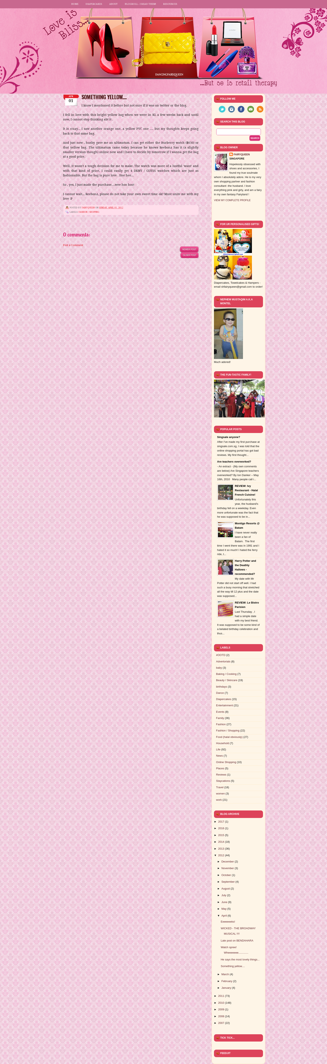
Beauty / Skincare (226, 680)
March (225, 974)
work (219, 799)
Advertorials (223, 661)
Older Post (189, 255)
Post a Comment (73, 245)
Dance (220, 692)
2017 (221, 821)
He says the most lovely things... (240, 959)
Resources (170, 4)
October (226, 875)
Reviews (221, 774)
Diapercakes (94, 4)
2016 (221, 828)
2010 (221, 1002)
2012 (221, 855)
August (226, 888)
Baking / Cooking (226, 674)
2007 (221, 1022)
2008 (221, 1016)
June (224, 902)
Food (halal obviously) (229, 737)
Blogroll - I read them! (140, 4)
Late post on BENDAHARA (237, 940)
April (224, 915)
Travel (220, 787)
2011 (221, 995)
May (224, 908)
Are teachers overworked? (234, 461)
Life (218, 749)
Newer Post (189, 249)
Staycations (223, 780)
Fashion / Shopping (89, 212)
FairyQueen (88, 208)
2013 (221, 848)
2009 (221, 1009)
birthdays (221, 686)
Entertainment (224, 705)
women (220, 793)
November (228, 868)
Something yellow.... (233, 966)
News (219, 755)
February (227, 981)
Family (220, 718)
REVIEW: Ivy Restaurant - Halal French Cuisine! (246, 490)
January (226, 987)
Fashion (221, 724)
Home (74, 4)
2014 (221, 841)
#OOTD (220, 655)
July (224, 895)
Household (222, 743)
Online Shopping (226, 762)
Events (220, 711)
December (228, 861)
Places (220, 768)
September (228, 881)
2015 (221, 835)
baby (219, 667)
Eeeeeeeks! (228, 921)
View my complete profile (232, 200)
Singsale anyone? (228, 437)
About (113, 4)
